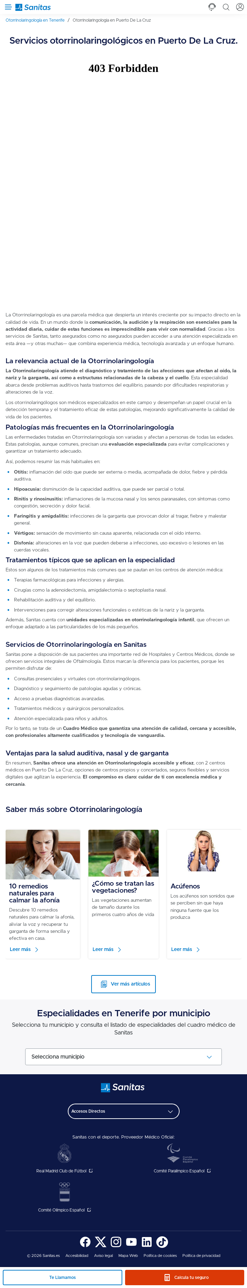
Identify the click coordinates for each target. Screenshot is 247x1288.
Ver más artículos (130, 984)
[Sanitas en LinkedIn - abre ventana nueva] (147, 1246)
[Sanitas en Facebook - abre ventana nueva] (85, 1246)
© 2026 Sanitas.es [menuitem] (43, 1256)
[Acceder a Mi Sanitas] (240, 7)
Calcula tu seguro (191, 1277)
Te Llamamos (62, 1277)
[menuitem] (38, 20)
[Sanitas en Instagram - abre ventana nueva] (116, 1246)
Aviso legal (103, 1256)
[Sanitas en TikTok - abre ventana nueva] (162, 1246)
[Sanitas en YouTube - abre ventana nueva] (131, 1246)
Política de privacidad (201, 1256)
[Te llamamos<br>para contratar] (212, 7)
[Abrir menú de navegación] (7, 7)
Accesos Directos (88, 1111)
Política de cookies (160, 1256)
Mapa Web (128, 1256)
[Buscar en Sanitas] (226, 7)
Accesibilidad (76, 1256)
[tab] (212, 7)
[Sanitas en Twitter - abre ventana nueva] (101, 1246)
